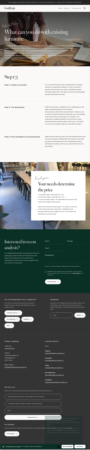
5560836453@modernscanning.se (15, 367)
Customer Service (14, 313)
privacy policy (76, 273)
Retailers (29, 320)
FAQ (10, 326)
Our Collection (13, 320)
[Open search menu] (66, 8)
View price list (33, 418)
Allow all (80, 446)
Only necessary (67, 446)
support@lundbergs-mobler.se (55, 354)
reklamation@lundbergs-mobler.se (56, 382)
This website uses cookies (13, 446)
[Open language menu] (60, 8)
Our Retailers (12, 434)
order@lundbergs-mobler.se (54, 368)
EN (61, 8)
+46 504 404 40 (9, 349)
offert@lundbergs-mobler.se (54, 361)
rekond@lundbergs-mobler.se (54, 375)
